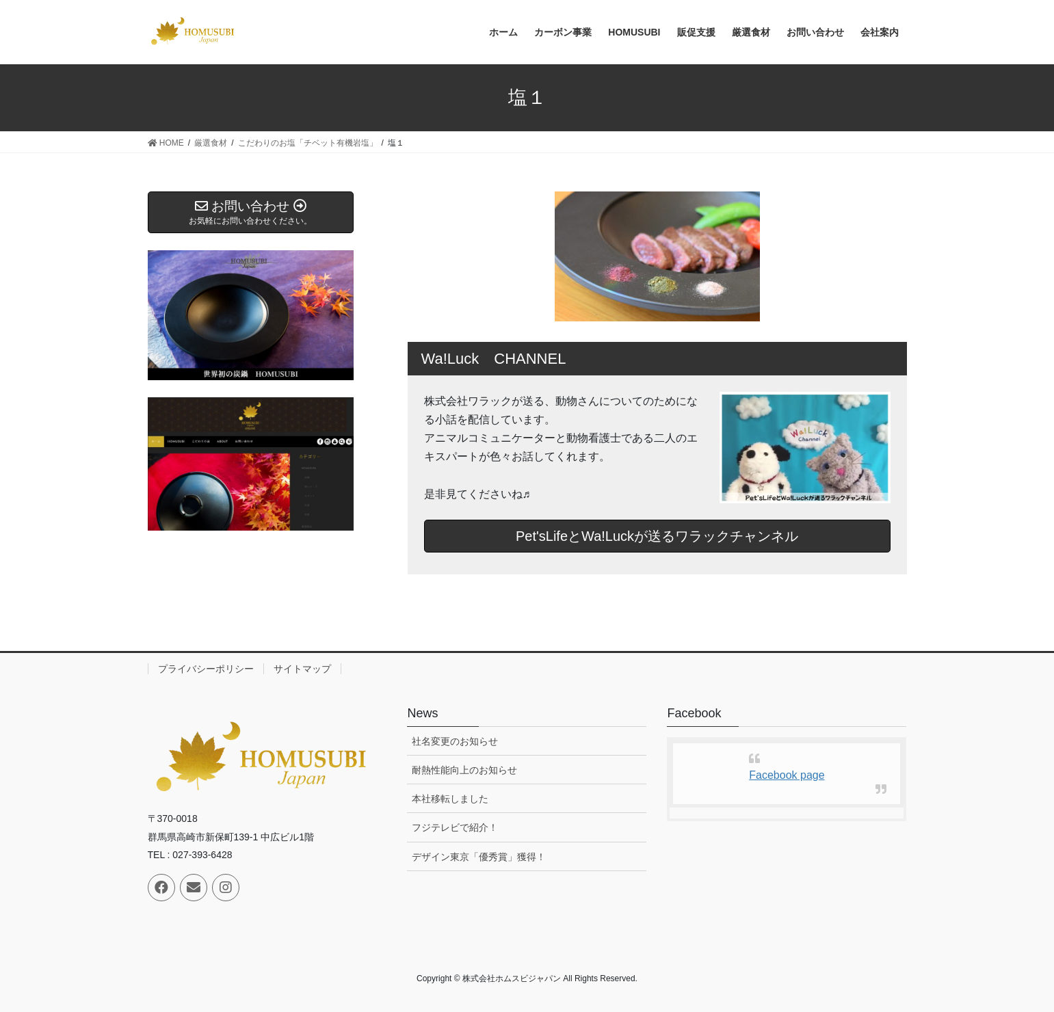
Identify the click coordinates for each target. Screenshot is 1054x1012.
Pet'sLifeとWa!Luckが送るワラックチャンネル (657, 536)
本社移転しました (450, 798)
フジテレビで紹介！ (455, 827)
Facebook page (786, 775)
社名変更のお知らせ (455, 741)
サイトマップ (302, 668)
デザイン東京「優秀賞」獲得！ (479, 856)
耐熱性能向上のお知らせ (464, 769)
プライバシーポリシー (206, 668)
